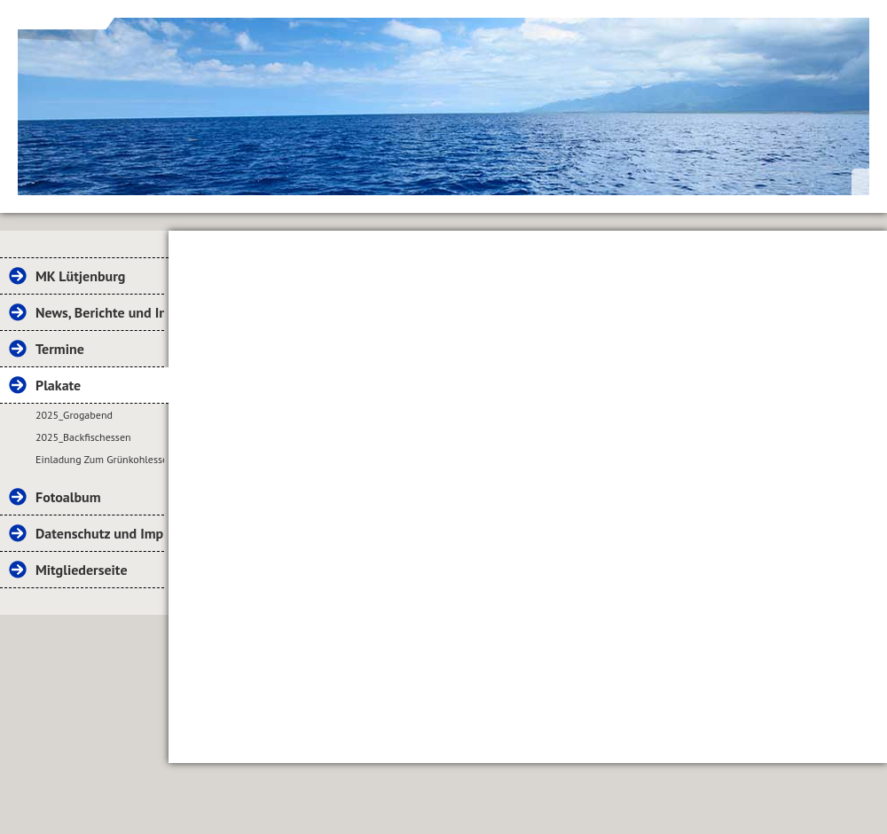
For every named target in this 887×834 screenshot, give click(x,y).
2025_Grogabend (74, 414)
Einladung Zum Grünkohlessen (99, 459)
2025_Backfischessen (83, 437)
